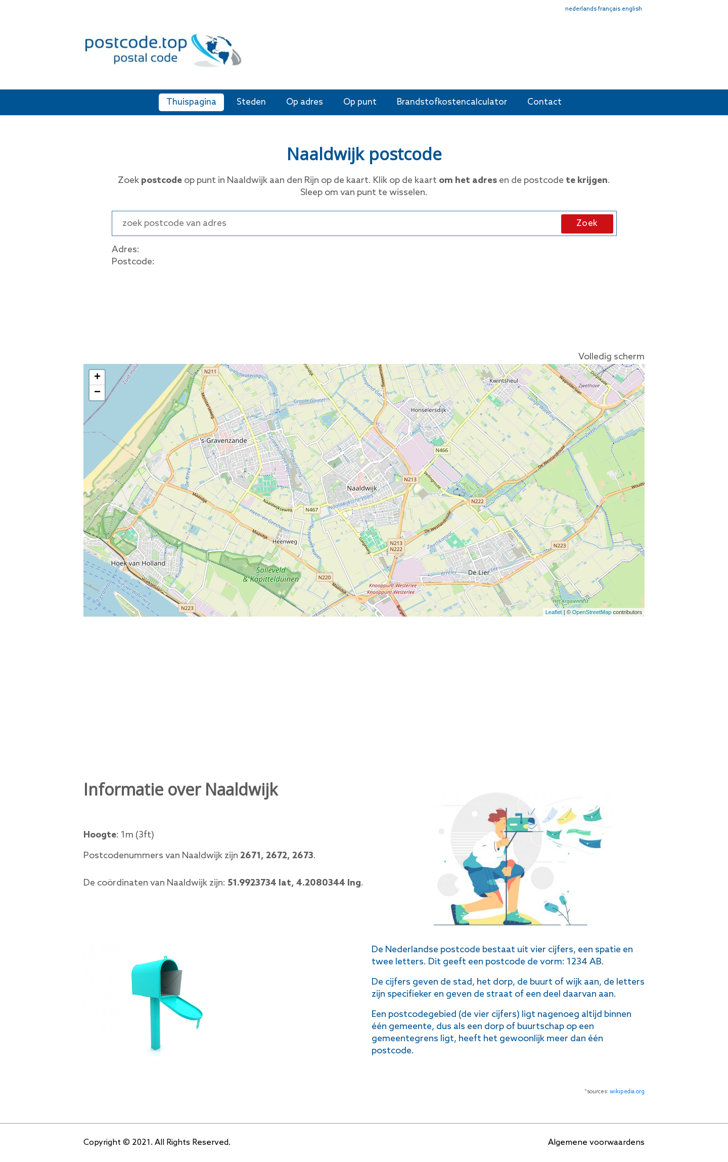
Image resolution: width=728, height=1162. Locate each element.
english (632, 9)
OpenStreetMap (592, 612)
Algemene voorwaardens (596, 1142)
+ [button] (97, 377)
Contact (544, 102)
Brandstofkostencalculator (452, 102)
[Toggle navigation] (638, 57)
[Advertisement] (437, 54)
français (609, 9)
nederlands (581, 9)
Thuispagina (191, 102)
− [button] (97, 392)
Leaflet (553, 612)
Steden (251, 102)
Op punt (360, 102)
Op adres (304, 102)
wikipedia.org (627, 1091)
